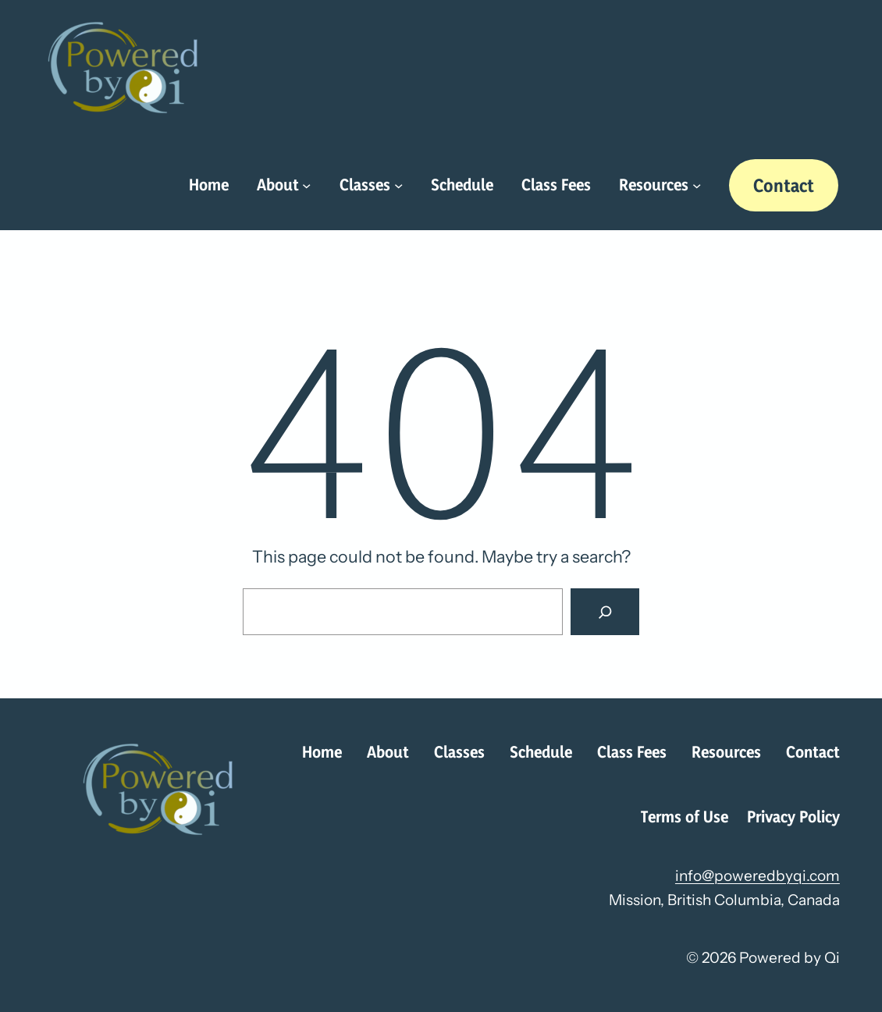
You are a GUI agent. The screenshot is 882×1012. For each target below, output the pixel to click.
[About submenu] (306, 185)
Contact (783, 185)
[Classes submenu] (398, 185)
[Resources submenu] (696, 185)
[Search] (605, 611)
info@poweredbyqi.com (757, 875)
